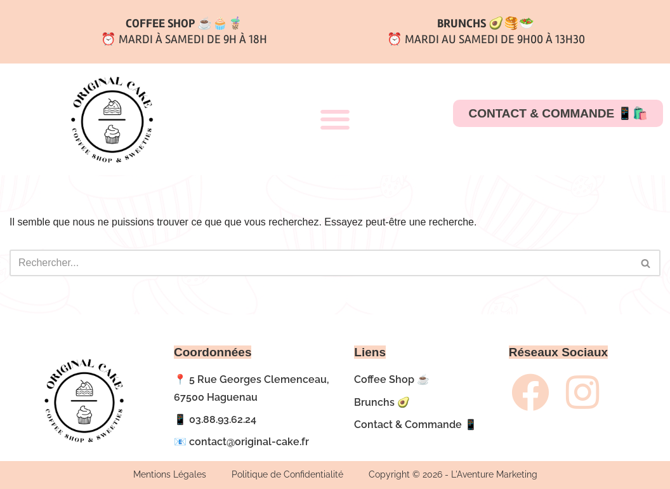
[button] (334, 120)
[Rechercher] (321, 263)
